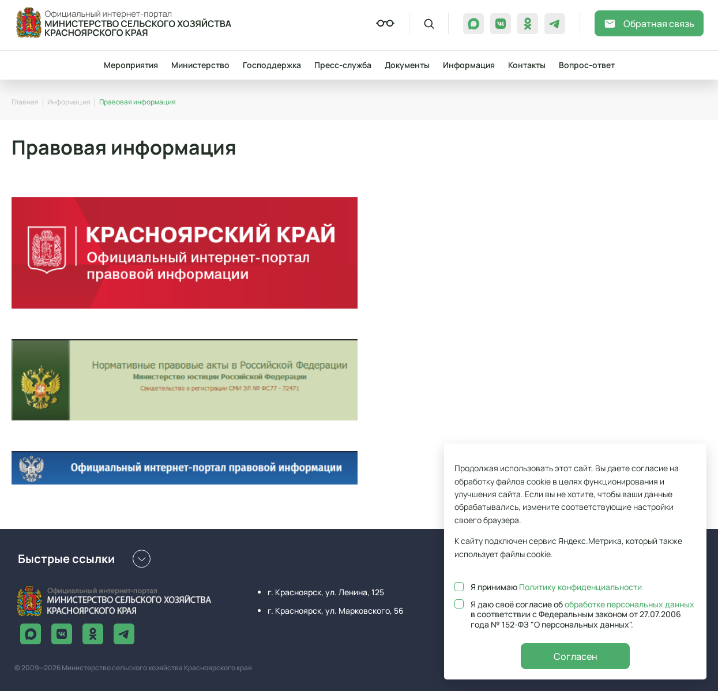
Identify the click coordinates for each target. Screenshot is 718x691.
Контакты (527, 64)
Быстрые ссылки (84, 559)
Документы (407, 64)
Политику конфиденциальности (580, 586)
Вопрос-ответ (587, 64)
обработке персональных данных (629, 604)
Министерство (200, 64)
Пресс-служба (342, 64)
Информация (469, 64)
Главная (25, 102)
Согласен (575, 656)
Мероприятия (131, 64)
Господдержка (272, 64)
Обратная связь (649, 23)
